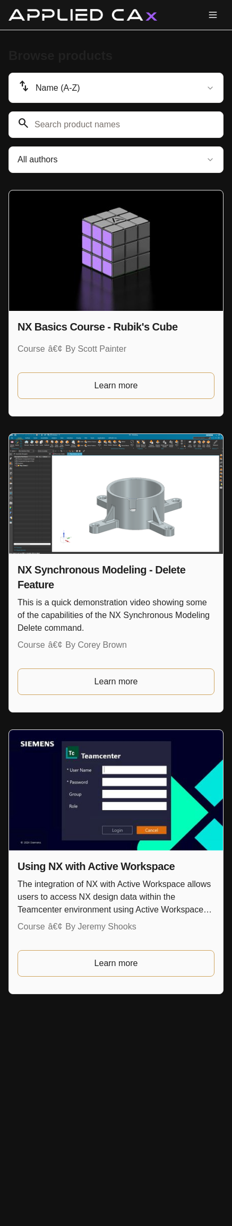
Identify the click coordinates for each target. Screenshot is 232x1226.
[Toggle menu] (213, 14)
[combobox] (116, 88)
